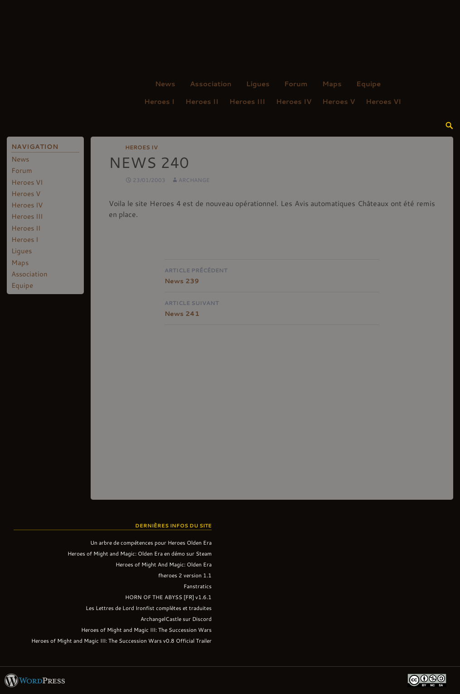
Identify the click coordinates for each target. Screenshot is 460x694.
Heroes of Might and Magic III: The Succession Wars (146, 629)
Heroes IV (293, 101)
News (165, 83)
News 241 (272, 307)
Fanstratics (198, 586)
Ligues (258, 83)
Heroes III (247, 101)
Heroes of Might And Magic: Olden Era (164, 564)
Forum (296, 83)
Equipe (368, 83)
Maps (332, 83)
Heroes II (201, 101)
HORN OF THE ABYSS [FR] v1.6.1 (168, 596)
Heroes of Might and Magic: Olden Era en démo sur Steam (140, 553)
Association (211, 83)
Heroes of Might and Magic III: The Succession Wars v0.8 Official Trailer (121, 640)
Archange (194, 179)
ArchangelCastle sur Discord (176, 618)
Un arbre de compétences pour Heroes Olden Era (151, 542)
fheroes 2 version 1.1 (185, 575)
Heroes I (159, 101)
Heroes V (338, 101)
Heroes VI (383, 101)
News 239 (272, 275)
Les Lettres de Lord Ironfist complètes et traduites (149, 607)
